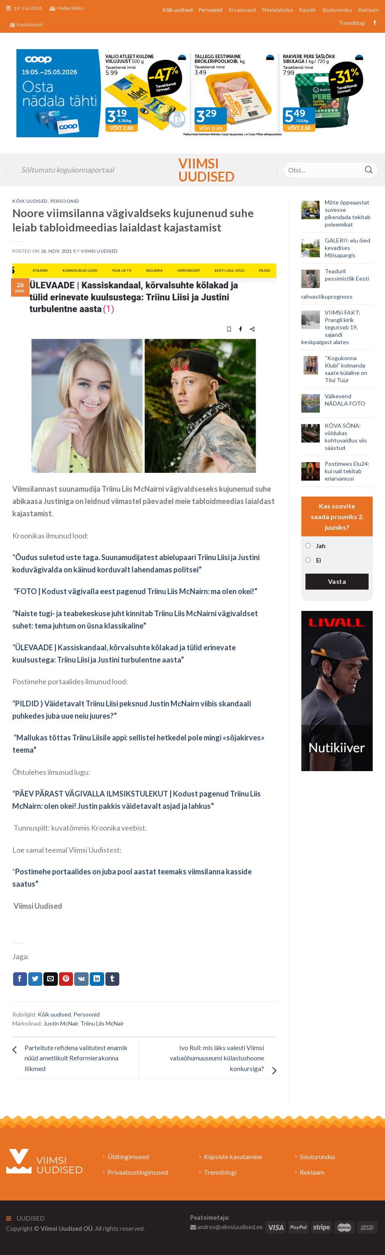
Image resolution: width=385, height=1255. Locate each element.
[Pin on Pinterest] (66, 979)
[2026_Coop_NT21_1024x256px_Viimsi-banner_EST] (192, 92)
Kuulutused (26, 24)
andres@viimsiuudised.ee (226, 1226)
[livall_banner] (337, 690)
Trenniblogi (352, 23)
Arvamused (242, 10)
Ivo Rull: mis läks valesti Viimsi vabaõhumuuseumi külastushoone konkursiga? (217, 1058)
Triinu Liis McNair (102, 1023)
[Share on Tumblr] (112, 979)
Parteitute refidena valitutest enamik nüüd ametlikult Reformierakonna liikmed (76, 1058)
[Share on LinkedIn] (97, 979)
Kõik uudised (178, 10)
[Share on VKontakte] (81, 979)
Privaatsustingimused (137, 1172)
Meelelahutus (277, 10)
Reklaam (368, 10)
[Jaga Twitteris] (35, 979)
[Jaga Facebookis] (20, 979)
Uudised (25, 1218)
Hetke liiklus (67, 8)
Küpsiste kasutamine (233, 1156)
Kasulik (307, 10)
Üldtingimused (128, 1156)
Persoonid (210, 10)
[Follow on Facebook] (373, 23)
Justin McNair (60, 1023)
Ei (318, 560)
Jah (321, 545)
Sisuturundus (337, 10)
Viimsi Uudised (192, 170)
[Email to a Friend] (50, 979)
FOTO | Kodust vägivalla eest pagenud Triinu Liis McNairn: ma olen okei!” (136, 591)
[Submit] (369, 170)
